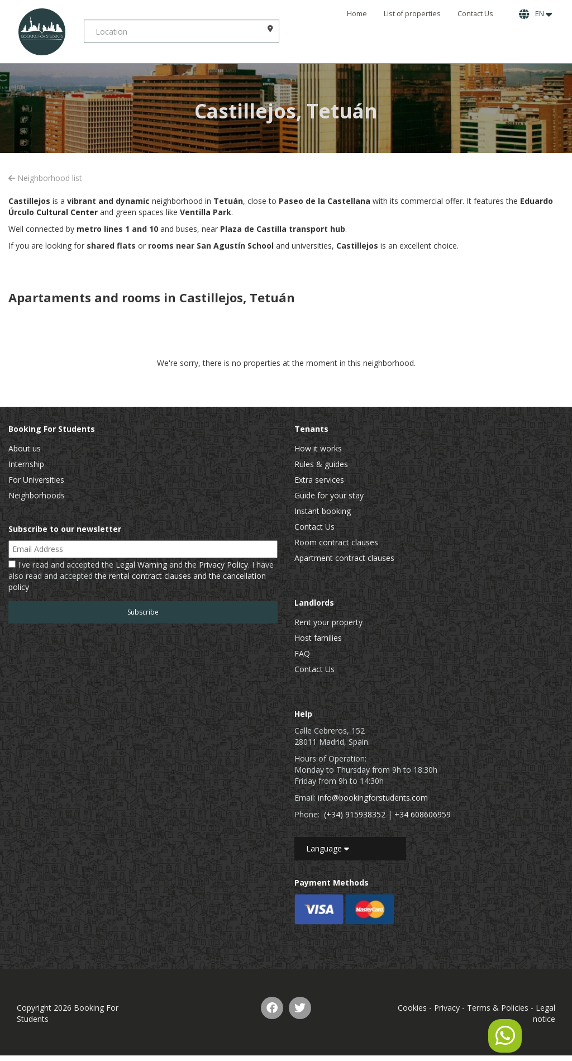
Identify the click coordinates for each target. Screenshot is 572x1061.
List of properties (412, 13)
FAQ (302, 653)
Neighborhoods (36, 495)
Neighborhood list (45, 178)
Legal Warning (141, 564)
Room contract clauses (336, 542)
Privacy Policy (223, 564)
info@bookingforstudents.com (373, 797)
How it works (318, 448)
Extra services (319, 479)
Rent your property (328, 622)
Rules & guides (321, 464)
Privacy (447, 1007)
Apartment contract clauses (344, 558)
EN (535, 14)
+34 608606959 (422, 814)
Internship (26, 464)
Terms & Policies (497, 1007)
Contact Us (475, 13)
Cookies (412, 1007)
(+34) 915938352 (354, 814)
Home (357, 13)
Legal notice (544, 1013)
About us (24, 448)
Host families (318, 637)
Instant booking (322, 511)
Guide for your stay (329, 495)
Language (327, 848)
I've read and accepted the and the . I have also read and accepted (141, 575)
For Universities (36, 479)
